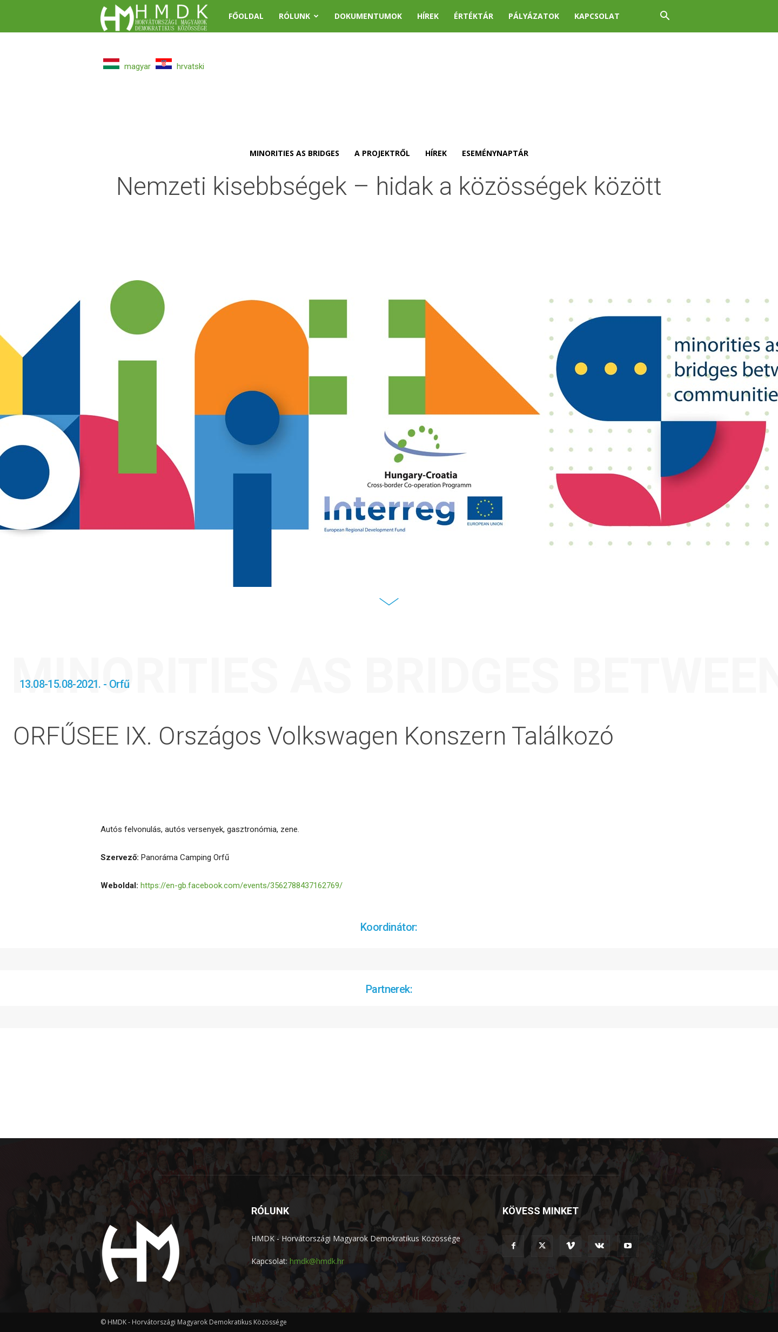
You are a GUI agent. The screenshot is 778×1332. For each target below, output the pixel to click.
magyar (127, 66)
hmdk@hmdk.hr (317, 1261)
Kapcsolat (597, 16)
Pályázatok (533, 16)
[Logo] (160, 16)
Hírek (428, 16)
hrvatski (180, 66)
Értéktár (473, 16)
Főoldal (246, 16)
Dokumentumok (368, 16)
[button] (665, 17)
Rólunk (299, 16)
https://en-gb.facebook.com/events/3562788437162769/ (241, 885)
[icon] (389, 608)
